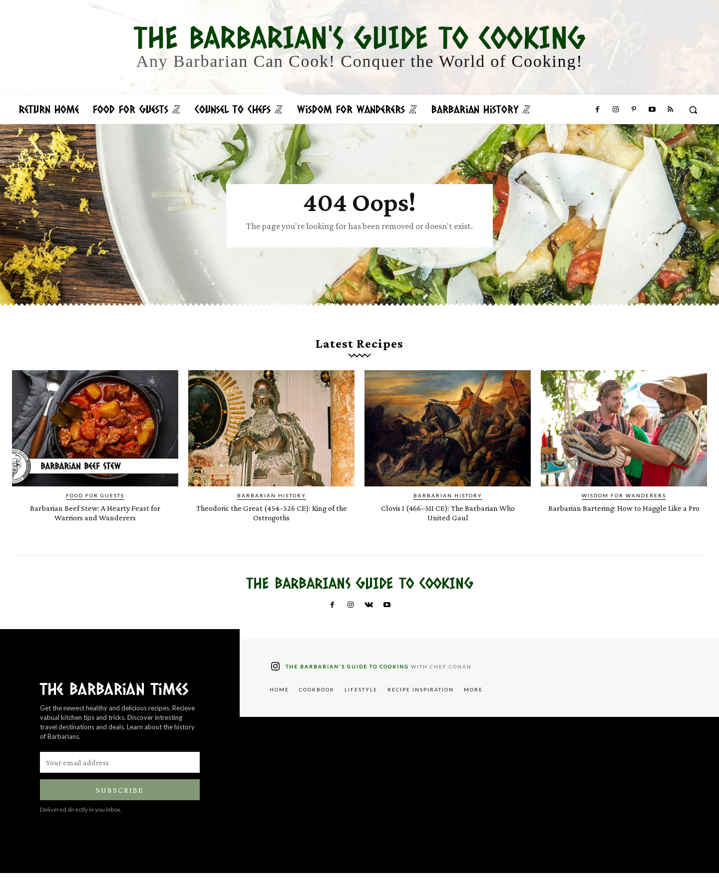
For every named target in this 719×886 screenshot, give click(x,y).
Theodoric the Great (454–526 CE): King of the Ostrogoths (271, 525)
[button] (693, 110)
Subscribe (120, 803)
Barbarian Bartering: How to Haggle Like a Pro (624, 525)
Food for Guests (95, 508)
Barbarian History (271, 508)
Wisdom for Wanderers (624, 508)
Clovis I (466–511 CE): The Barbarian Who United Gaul (447, 525)
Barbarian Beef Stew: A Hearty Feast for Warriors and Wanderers (95, 525)
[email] (120, 775)
